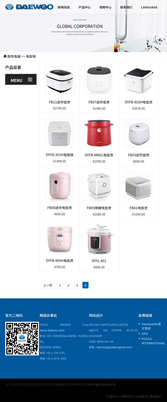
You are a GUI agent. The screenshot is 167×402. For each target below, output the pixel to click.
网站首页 (22, 7)
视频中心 (105, 7)
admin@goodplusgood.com (114, 346)
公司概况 (43, 7)
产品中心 (84, 7)
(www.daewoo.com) (52, 330)
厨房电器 (14, 56)
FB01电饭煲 (139, 207)
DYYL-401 (99, 260)
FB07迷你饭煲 (99, 101)
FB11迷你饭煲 (59, 101)
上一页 (47, 285)
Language (149, 7)
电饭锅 (31, 56)
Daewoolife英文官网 (151, 325)
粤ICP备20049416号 (102, 384)
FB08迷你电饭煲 (59, 207)
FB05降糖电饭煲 (99, 207)
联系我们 (126, 7)
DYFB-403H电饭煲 (138, 101)
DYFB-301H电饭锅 (59, 154)
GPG (145, 333)
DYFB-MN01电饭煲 (99, 154)
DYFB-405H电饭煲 (59, 260)
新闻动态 (64, 7)
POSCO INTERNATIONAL (152, 340)
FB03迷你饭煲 (138, 154)
